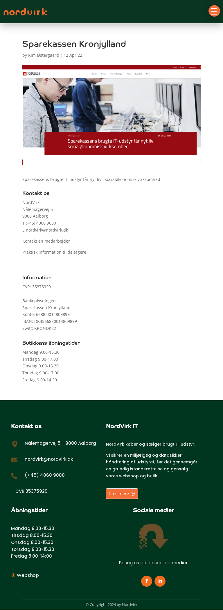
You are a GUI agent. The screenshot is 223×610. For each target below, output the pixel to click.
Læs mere (119, 493)
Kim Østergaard (43, 55)
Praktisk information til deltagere (54, 252)
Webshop (28, 575)
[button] (214, 11)
